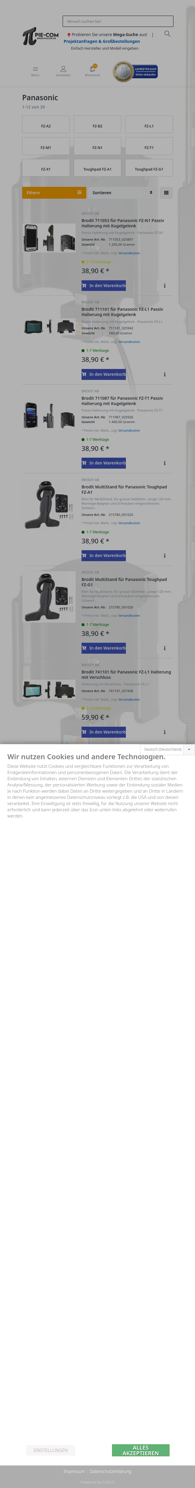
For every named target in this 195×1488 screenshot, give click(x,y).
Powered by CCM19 (97, 1482)
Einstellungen (51, 1450)
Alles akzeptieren (141, 1450)
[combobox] (167, 749)
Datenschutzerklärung (110, 1471)
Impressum (74, 1471)
